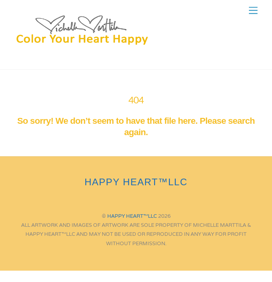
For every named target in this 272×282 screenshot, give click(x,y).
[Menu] (253, 10)
